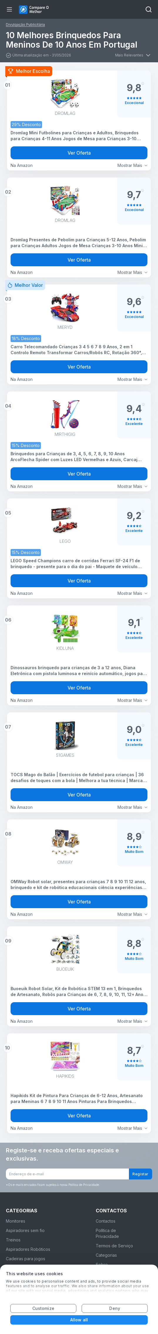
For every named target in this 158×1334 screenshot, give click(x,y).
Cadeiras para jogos (25, 1258)
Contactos (105, 1220)
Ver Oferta (79, 153)
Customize (43, 1308)
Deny (114, 1308)
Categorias (106, 1255)
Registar (140, 1174)
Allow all (79, 1319)
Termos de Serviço (114, 1245)
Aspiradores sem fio (25, 1230)
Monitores (15, 1220)
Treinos (13, 1239)
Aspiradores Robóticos (28, 1249)
